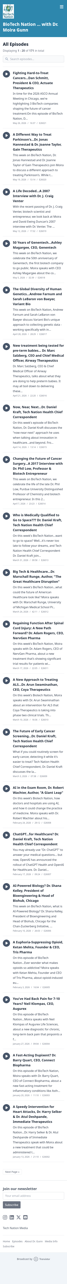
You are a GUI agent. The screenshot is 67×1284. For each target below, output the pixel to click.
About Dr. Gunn (34, 1241)
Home (6, 1241)
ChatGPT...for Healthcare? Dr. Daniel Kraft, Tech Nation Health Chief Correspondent (36, 839)
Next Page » (12, 1171)
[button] (6, 74)
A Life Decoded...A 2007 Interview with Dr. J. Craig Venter (33, 196)
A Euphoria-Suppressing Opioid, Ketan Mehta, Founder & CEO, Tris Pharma (38, 947)
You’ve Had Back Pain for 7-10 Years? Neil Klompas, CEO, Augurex (36, 1003)
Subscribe (11, 1205)
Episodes (17, 1241)
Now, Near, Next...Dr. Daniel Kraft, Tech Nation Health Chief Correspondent (38, 412)
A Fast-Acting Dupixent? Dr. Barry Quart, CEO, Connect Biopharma (34, 1060)
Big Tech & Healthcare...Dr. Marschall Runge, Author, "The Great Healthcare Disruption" (37, 576)
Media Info (51, 1241)
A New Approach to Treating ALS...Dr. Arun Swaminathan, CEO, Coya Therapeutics (35, 684)
